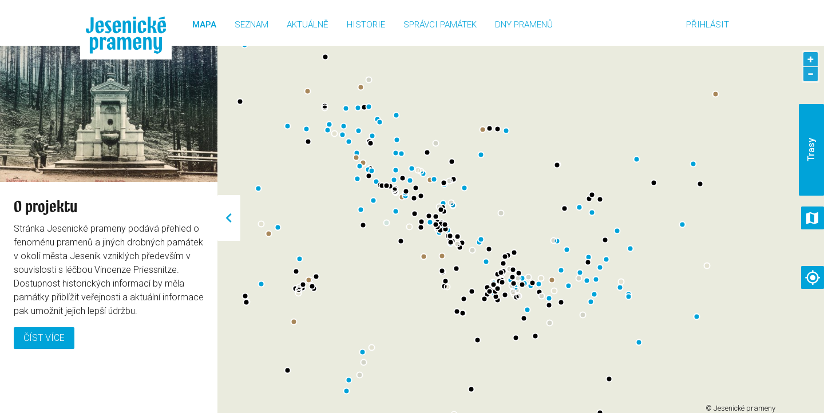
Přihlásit (707, 24)
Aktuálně (307, 24)
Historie (366, 24)
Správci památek (440, 24)
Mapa (204, 24)
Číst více (44, 337)
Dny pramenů (524, 24)
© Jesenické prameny (740, 408)
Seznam (251, 24)
